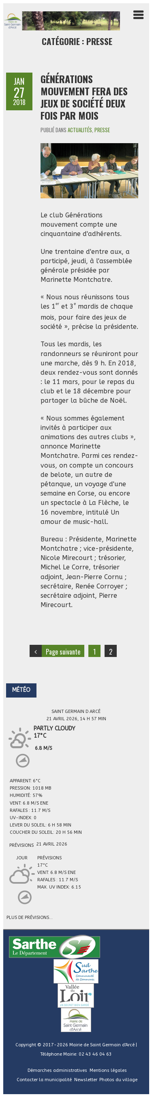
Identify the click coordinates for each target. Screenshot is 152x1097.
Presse (102, 130)
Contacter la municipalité (44, 1079)
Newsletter (85, 1079)
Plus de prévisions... (29, 917)
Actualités (80, 130)
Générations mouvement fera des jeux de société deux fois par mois (84, 96)
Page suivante (63, 652)
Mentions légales (108, 1070)
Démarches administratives (57, 1070)
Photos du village (118, 1079)
